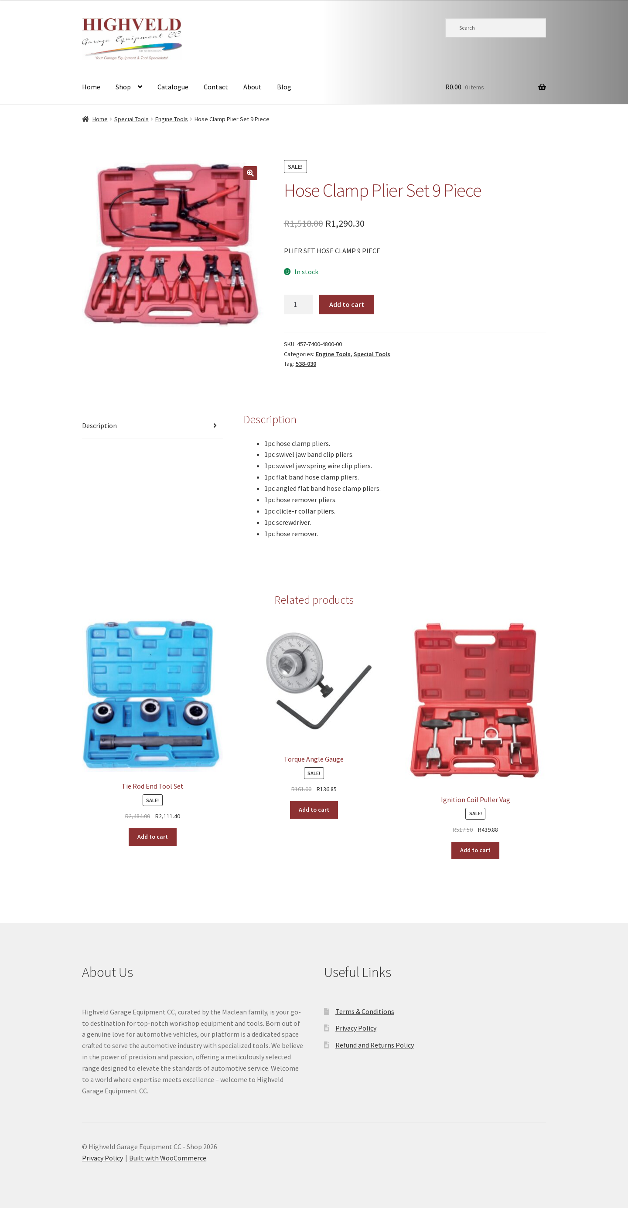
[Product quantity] (299, 305)
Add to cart (346, 304)
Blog (284, 86)
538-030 (306, 364)
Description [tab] (99, 425)
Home (91, 86)
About (252, 86)
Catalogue (172, 86)
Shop (123, 86)
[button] (250, 173)
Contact (216, 86)
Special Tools (131, 119)
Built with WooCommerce (167, 1158)
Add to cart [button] (152, 836)
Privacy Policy (355, 1028)
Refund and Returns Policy (374, 1045)
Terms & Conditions (364, 1011)
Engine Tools (171, 119)
